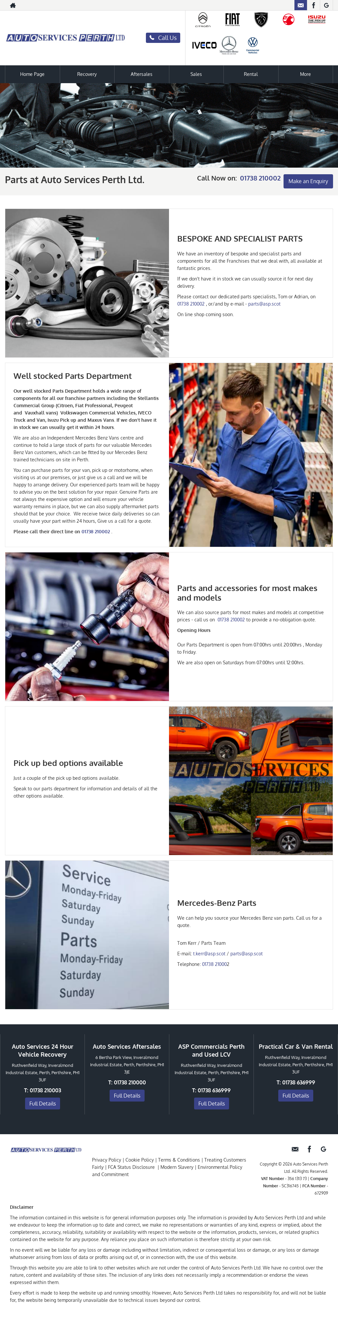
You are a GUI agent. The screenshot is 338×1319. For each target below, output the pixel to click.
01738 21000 (214, 964)
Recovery (87, 74)
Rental (251, 74)
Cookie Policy (139, 1160)
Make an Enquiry (308, 181)
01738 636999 (214, 1090)
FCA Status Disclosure (131, 1167)
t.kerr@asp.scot (209, 953)
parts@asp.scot (264, 304)
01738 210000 (130, 1082)
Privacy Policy (106, 1160)
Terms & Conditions (179, 1160)
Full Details (42, 1103)
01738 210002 (260, 178)
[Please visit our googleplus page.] (326, 5)
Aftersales (141, 74)
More (305, 74)
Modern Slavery (176, 1167)
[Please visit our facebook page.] (313, 5)
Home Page (32, 74)
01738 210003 (45, 1090)
